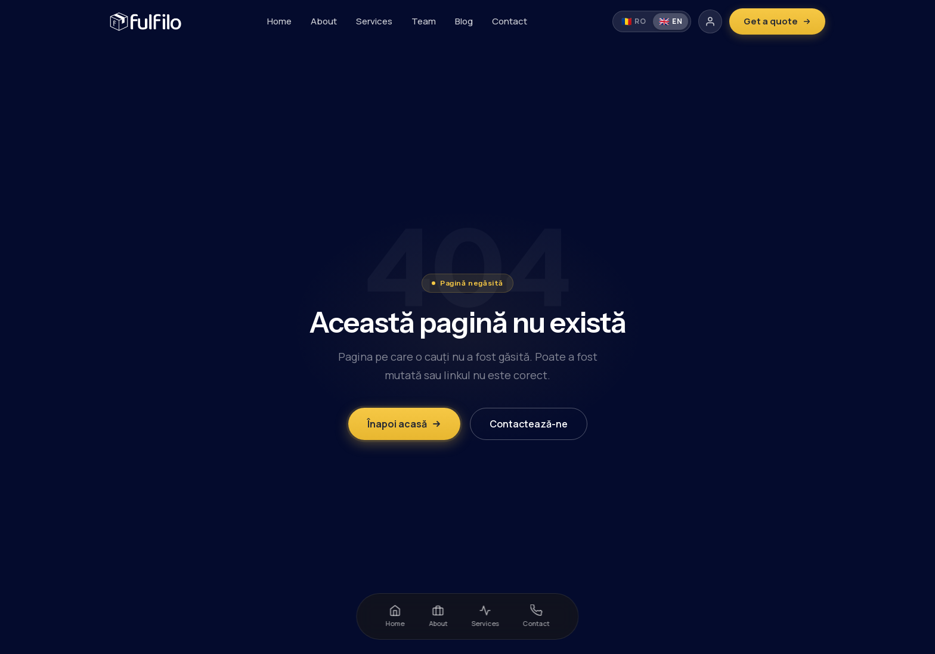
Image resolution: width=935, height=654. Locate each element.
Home (279, 21)
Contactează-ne (529, 423)
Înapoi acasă (404, 423)
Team (423, 21)
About (324, 21)
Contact (509, 21)
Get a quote (777, 21)
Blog (464, 21)
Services (374, 21)
